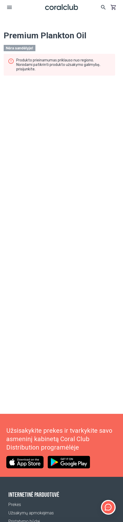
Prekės (14, 504)
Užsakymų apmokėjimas (31, 512)
